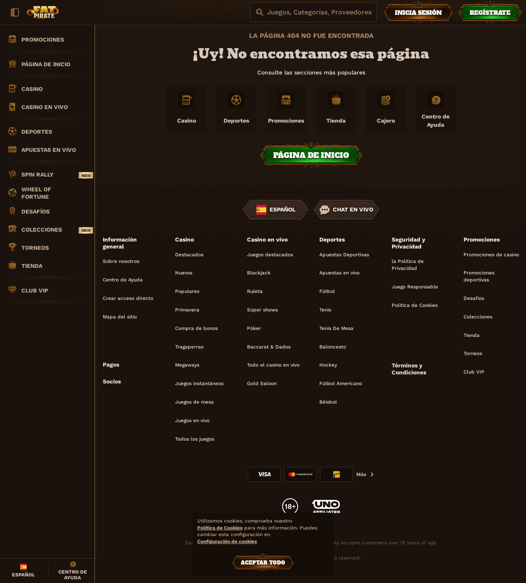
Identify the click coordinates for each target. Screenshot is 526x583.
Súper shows (262, 310)
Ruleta (255, 291)
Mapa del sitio (120, 317)
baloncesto (332, 347)
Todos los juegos (194, 439)
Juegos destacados (270, 255)
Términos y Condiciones (409, 369)
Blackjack (258, 273)
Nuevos (183, 273)
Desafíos (474, 298)
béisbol (328, 402)
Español (275, 210)
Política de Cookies (415, 305)
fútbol (327, 291)
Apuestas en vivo (339, 273)
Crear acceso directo (128, 298)
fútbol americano (340, 383)
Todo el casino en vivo (273, 365)
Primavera (187, 310)
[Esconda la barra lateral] (15, 12)
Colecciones (478, 317)
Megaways (187, 365)
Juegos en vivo (192, 420)
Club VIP (474, 372)
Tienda (472, 335)
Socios (112, 381)
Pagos (111, 364)
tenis (325, 310)
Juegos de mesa (194, 402)
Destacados (189, 255)
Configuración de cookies (227, 541)
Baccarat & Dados (269, 347)
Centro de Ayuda (123, 280)
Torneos (473, 353)
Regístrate (490, 13)
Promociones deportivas (479, 276)
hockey (328, 365)
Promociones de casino (491, 255)
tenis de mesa (336, 328)
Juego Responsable (415, 287)
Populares (187, 291)
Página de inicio (311, 155)
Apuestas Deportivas (344, 255)
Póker (254, 328)
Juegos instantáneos (199, 383)
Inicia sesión (418, 13)
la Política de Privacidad (408, 264)
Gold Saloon (262, 383)
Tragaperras (189, 347)
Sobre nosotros (121, 261)
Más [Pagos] (365, 474)
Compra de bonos (196, 328)
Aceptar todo (263, 563)
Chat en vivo (346, 210)
